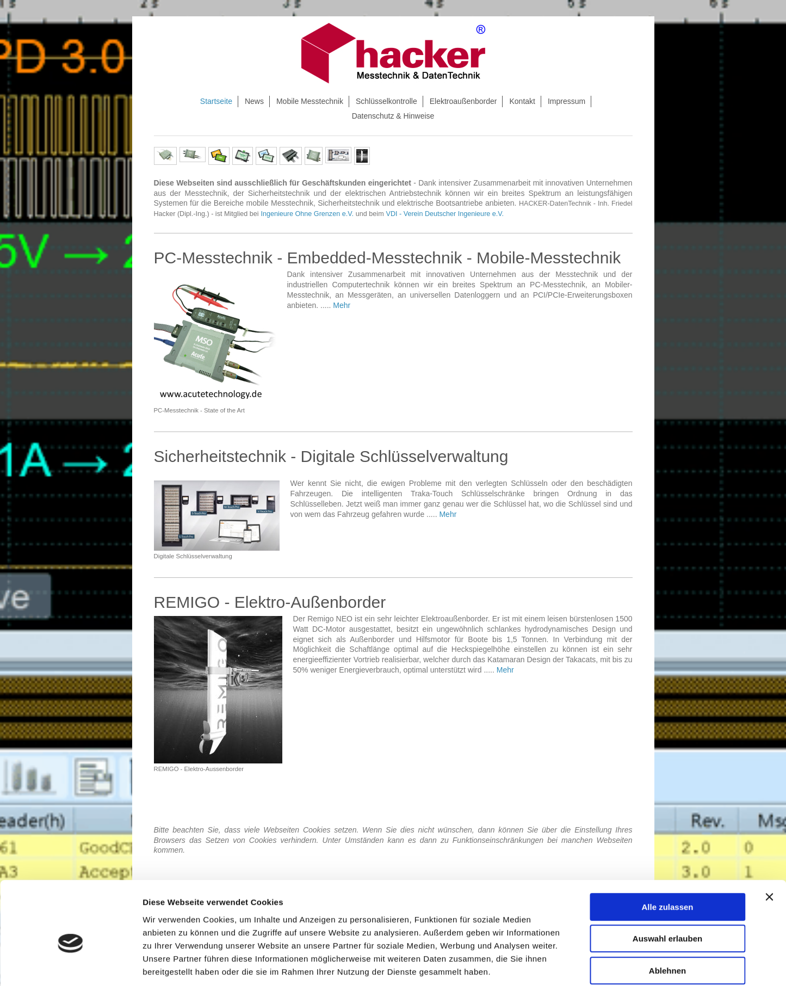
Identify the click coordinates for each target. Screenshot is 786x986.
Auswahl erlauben (667, 885)
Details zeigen (578, 964)
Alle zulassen (667, 853)
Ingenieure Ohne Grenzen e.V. (307, 214)
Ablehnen (667, 916)
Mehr (341, 305)
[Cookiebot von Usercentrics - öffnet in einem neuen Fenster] (70, 965)
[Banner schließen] (769, 843)
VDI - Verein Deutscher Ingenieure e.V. (445, 214)
